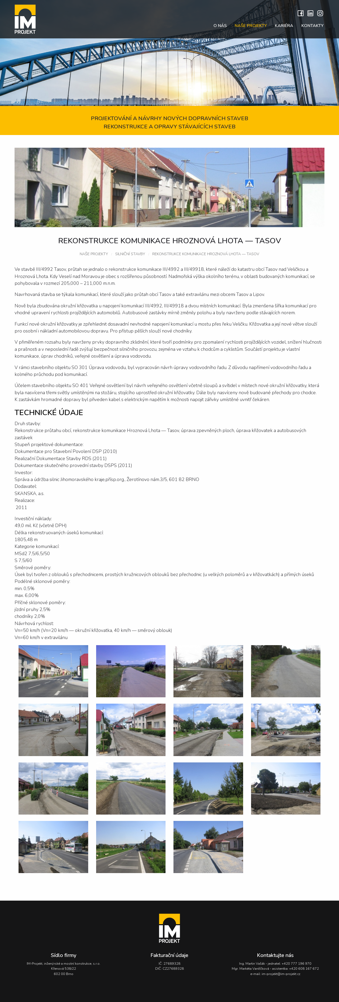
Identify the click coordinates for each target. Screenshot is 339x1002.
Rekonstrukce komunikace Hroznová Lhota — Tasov (205, 254)
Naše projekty (251, 26)
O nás (220, 26)
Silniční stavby (130, 254)
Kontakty (312, 26)
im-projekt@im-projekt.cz (281, 974)
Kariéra (284, 26)
